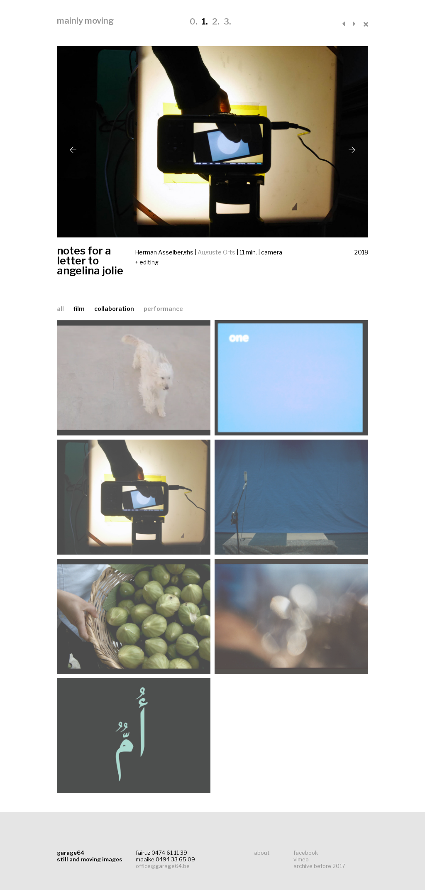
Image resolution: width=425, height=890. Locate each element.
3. (227, 22)
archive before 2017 (319, 866)
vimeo (301, 859)
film (79, 308)
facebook (305, 852)
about (261, 852)
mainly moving (85, 21)
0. (194, 22)
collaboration (114, 308)
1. (205, 22)
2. (216, 22)
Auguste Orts (216, 252)
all (60, 308)
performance (163, 308)
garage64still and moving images (89, 856)
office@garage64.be (163, 866)
